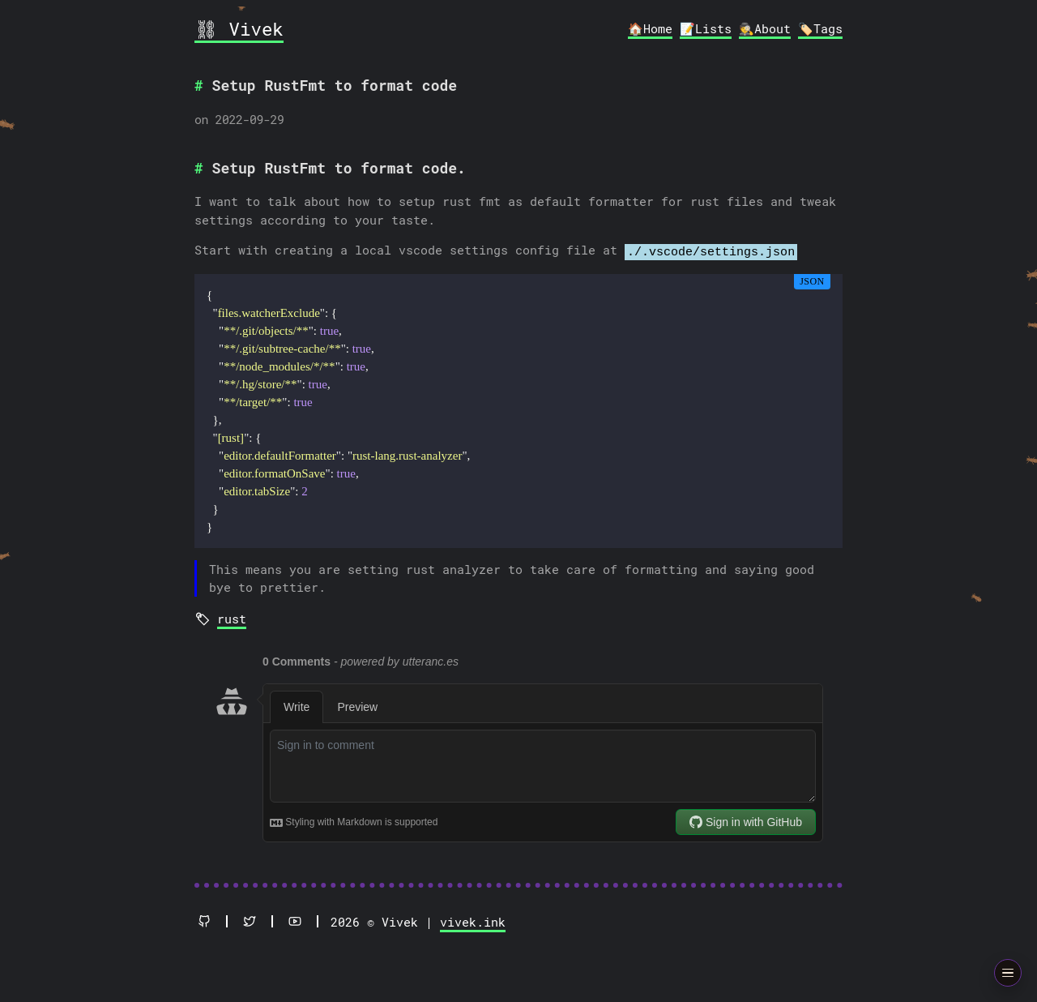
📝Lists (706, 28)
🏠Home (650, 28)
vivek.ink (473, 919)
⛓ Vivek (239, 28)
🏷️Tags (820, 28)
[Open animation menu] (1008, 973)
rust (231, 616)
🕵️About (765, 28)
